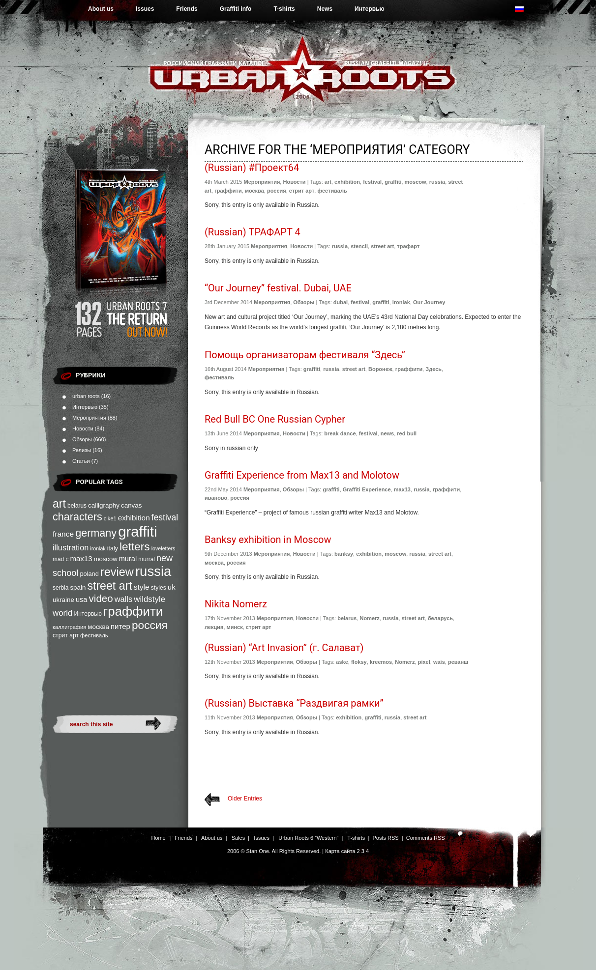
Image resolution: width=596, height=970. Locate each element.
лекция (214, 627)
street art (109, 585)
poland (89, 573)
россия (150, 625)
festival (164, 517)
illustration (71, 547)
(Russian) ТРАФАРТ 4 (252, 232)
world (62, 613)
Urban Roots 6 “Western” (308, 838)
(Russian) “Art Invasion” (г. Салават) (284, 648)
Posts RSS (385, 838)
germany (96, 533)
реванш (458, 662)
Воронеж (380, 369)
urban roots (86, 396)
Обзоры (82, 439)
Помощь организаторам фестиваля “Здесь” (305, 355)
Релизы (81, 450)
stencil (359, 246)
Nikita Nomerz (236, 604)
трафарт (408, 246)
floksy (359, 662)
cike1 (110, 518)
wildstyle (149, 599)
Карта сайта (340, 851)
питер (120, 626)
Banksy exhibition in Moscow (268, 539)
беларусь (440, 618)
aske (342, 662)
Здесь (433, 369)
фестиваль (94, 635)
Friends (186, 8)
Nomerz (369, 618)
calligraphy (103, 505)
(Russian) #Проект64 (252, 167)
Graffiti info (236, 8)
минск (235, 627)
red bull (407, 433)
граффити (133, 611)
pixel (424, 662)
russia (153, 571)
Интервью (370, 8)
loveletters (163, 548)
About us (101, 8)
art (59, 503)
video (101, 598)
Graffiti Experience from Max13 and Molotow (302, 475)
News (324, 8)
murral (146, 559)
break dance (340, 433)
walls (124, 599)
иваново (216, 498)
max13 (81, 558)
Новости (82, 428)
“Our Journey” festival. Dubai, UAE (278, 288)
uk (172, 587)
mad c (60, 559)
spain (78, 587)
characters (77, 517)
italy (112, 548)
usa (82, 599)
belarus (77, 505)
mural (128, 559)
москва (98, 626)
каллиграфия (69, 627)
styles (158, 587)
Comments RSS (425, 838)
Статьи (81, 461)
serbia (60, 587)
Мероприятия (89, 418)
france (63, 534)
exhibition (134, 518)
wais (439, 662)
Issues (145, 8)
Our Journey (429, 302)
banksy (343, 554)
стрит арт (66, 635)
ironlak (97, 548)
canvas (131, 505)
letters (134, 546)
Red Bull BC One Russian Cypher (275, 419)
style (141, 587)
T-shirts (284, 8)
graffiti (137, 531)
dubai (340, 302)
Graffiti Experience (367, 489)
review (117, 572)
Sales (238, 838)
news (387, 433)
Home (158, 838)
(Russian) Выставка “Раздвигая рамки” (294, 703)
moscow (106, 559)
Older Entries (245, 798)
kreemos (381, 662)
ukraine (63, 599)
